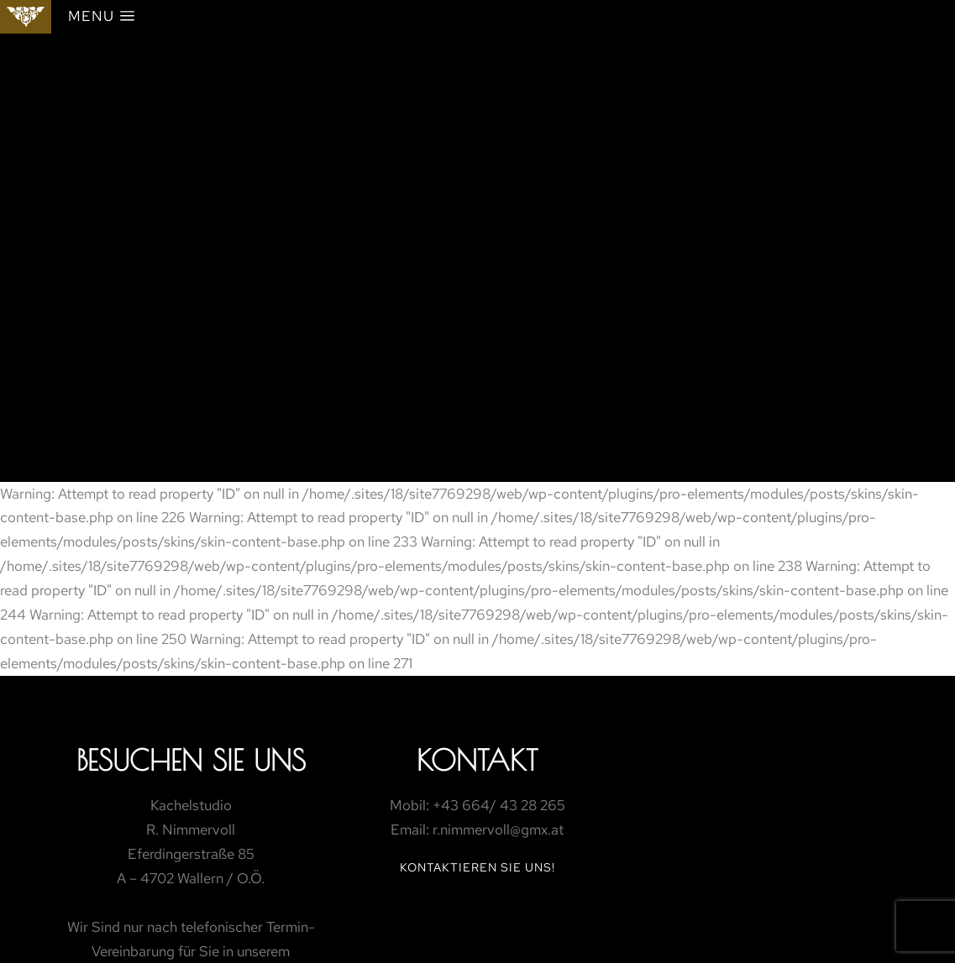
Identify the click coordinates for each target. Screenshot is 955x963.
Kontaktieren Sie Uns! (477, 867)
